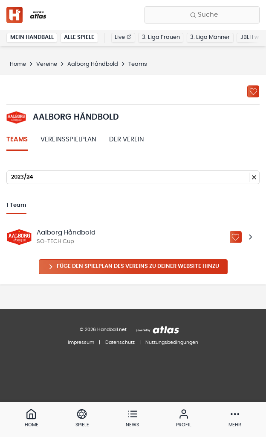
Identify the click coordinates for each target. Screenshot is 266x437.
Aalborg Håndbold (92, 64)
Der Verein (126, 139)
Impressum (81, 342)
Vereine (46, 64)
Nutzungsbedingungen (171, 342)
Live (123, 37)
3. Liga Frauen (161, 37)
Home (18, 64)
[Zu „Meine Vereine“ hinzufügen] (253, 91)
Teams (17, 139)
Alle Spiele (79, 37)
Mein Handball (32, 37)
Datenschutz (120, 342)
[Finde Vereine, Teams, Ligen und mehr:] (202, 14)
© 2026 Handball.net (103, 329)
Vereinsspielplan (68, 139)
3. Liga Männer (210, 37)
